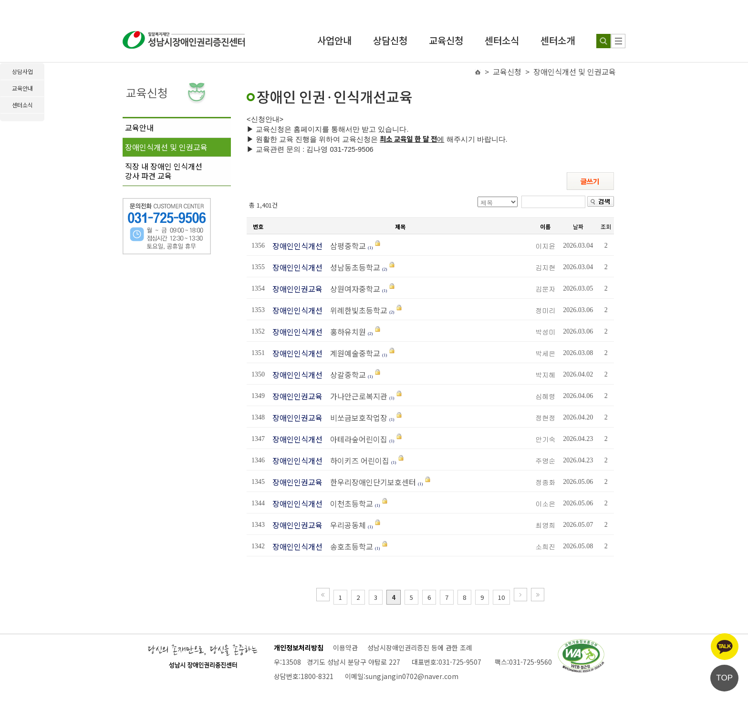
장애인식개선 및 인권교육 (166, 147)
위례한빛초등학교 (355, 310)
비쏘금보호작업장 (355, 417)
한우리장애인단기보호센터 (370, 482)
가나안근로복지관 (355, 396)
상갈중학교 (345, 374)
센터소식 (502, 40)
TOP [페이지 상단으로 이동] (724, 677)
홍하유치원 (345, 331)
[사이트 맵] (618, 41)
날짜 (578, 226)
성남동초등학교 (352, 267)
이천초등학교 (348, 503)
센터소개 (557, 40)
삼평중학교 (345, 245)
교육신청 (446, 40)
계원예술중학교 (352, 353)
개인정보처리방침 (298, 647)
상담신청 (390, 40)
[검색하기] (603, 41)
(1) (370, 247)
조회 (606, 226)
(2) (384, 269)
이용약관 (345, 647)
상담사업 (22, 71)
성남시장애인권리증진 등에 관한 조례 (419, 647)
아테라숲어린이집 (355, 439)
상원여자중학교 (352, 288)
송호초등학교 (348, 546)
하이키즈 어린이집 (356, 460)
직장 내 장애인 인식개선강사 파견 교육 (163, 170)
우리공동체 (345, 525)
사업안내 (334, 40)
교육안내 (139, 127)
